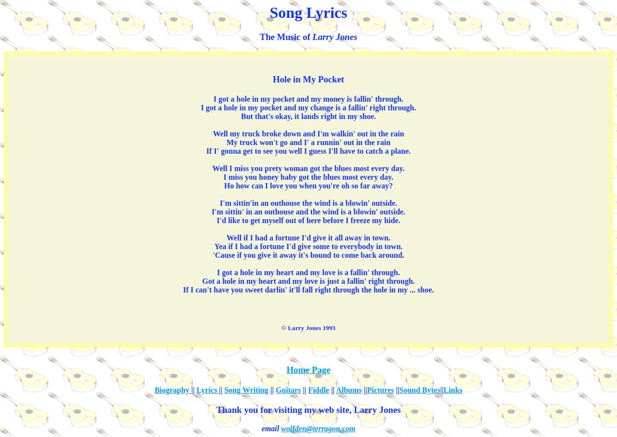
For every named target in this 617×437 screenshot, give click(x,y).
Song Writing (246, 390)
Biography (173, 390)
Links (452, 390)
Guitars (288, 390)
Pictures (380, 390)
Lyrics (208, 390)
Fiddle (318, 390)
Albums (349, 390)
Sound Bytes (419, 390)
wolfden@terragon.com (318, 428)
